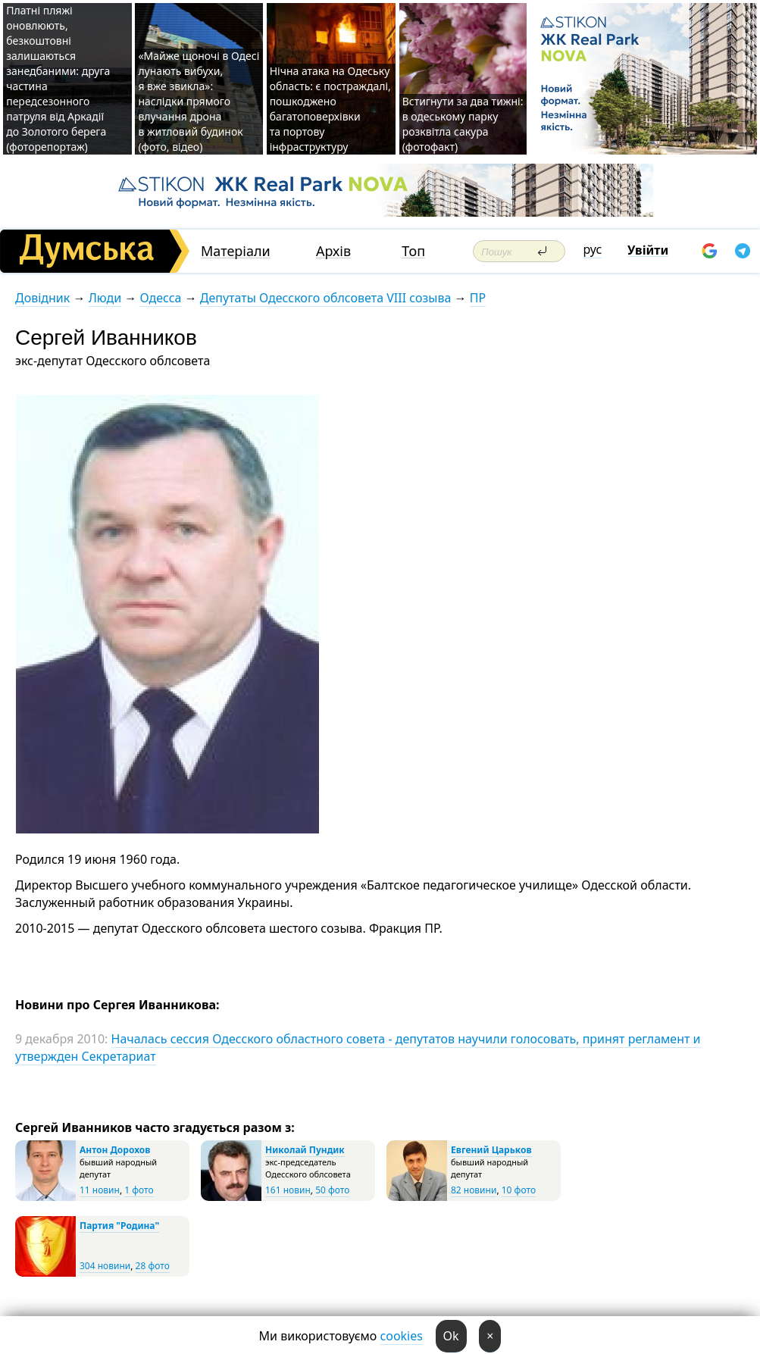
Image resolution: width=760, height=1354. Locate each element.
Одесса (160, 297)
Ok (451, 1335)
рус (592, 249)
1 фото (138, 1190)
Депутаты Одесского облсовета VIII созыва (326, 297)
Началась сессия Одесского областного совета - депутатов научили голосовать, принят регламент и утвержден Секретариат (358, 1047)
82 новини (473, 1190)
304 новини (105, 1265)
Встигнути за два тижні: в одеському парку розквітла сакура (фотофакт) (463, 124)
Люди (105, 297)
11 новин (100, 1190)
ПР (478, 297)
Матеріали (236, 251)
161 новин (288, 1190)
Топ (413, 251)
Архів (333, 251)
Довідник (42, 297)
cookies (401, 1335)
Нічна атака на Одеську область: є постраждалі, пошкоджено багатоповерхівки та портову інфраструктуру (330, 109)
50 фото (332, 1190)
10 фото (519, 1190)
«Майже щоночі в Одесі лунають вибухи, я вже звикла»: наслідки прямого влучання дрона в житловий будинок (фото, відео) (198, 101)
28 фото (153, 1265)
